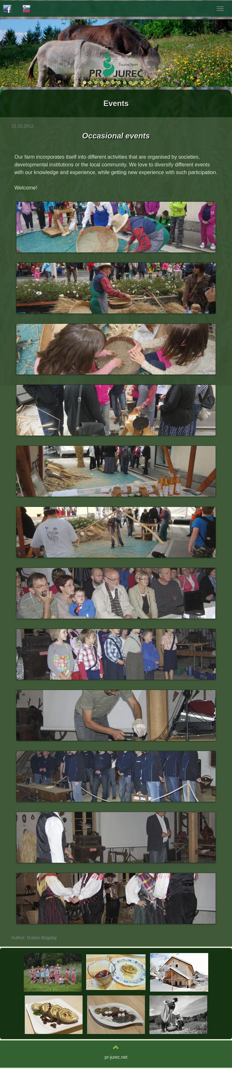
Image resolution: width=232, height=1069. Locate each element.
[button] (206, 53)
